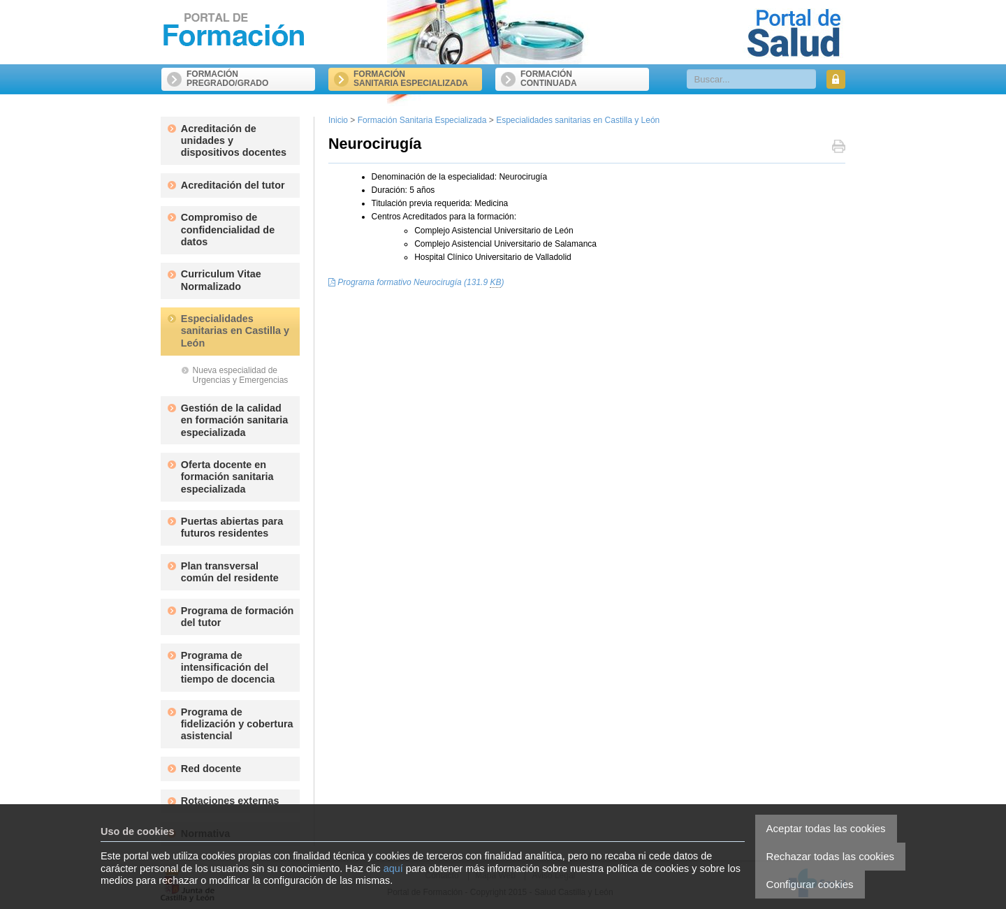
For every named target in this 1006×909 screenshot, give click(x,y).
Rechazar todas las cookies (830, 856)
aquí (393, 868)
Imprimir (838, 148)
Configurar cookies (810, 884)
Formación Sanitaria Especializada (422, 120)
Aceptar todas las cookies (826, 828)
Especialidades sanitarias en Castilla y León (577, 120)
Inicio (338, 120)
